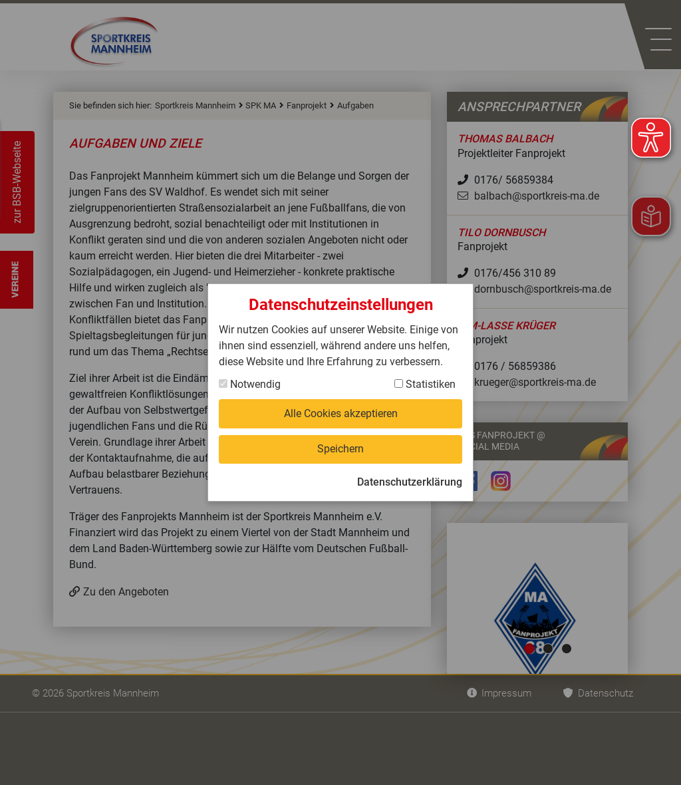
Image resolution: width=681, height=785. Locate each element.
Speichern (340, 448)
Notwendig (250, 384)
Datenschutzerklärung (409, 482)
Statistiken (425, 384)
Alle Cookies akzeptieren (341, 413)
